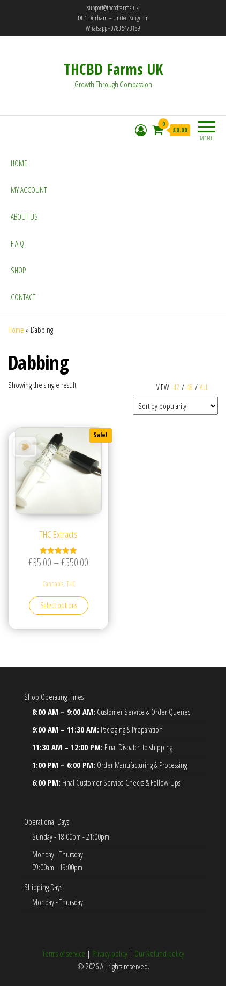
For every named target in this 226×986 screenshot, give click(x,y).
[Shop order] (175, 406)
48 (189, 387)
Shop (18, 270)
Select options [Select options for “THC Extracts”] (58, 605)
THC (71, 583)
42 (176, 387)
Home (19, 163)
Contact (23, 297)
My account (29, 189)
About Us (24, 216)
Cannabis (53, 583)
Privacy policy (109, 953)
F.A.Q (17, 243)
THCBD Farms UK (113, 69)
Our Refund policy (159, 953)
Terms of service (63, 953)
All (204, 387)
